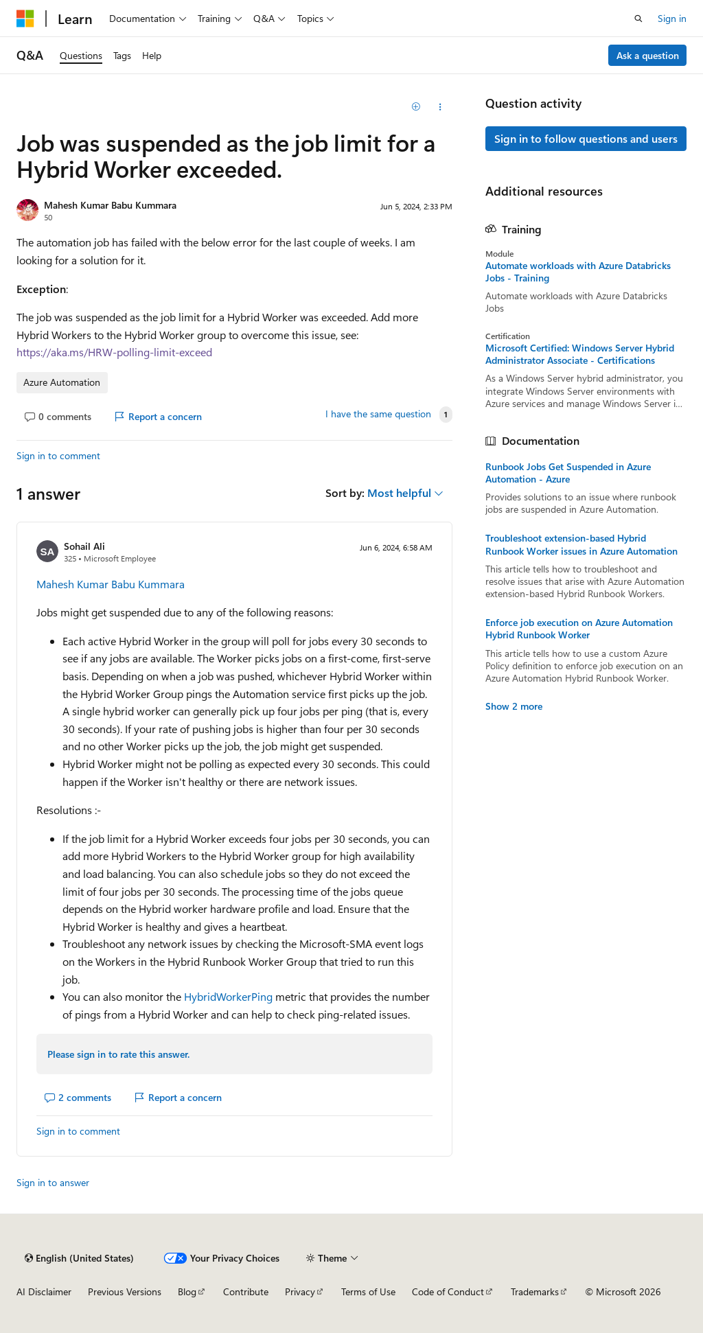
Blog (187, 1291)
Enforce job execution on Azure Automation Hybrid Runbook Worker (579, 628)
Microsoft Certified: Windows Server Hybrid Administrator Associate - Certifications (579, 354)
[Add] (416, 107)
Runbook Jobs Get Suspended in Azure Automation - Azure (568, 473)
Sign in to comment (58, 455)
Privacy (300, 1291)
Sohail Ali (84, 546)
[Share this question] (440, 107)
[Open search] (638, 18)
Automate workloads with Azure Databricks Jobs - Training (578, 271)
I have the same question (378, 413)
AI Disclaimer (43, 1291)
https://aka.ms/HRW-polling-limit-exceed (114, 352)
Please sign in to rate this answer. (118, 1053)
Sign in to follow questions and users (586, 138)
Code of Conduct (448, 1291)
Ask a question (647, 55)
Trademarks (535, 1291)
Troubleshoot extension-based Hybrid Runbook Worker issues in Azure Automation (581, 544)
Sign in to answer (52, 1182)
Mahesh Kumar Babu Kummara (110, 204)
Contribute (245, 1291)
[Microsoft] (25, 18)
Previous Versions (124, 1291)
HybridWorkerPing (228, 996)
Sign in (672, 18)
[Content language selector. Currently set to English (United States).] (79, 1258)
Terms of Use (368, 1291)
